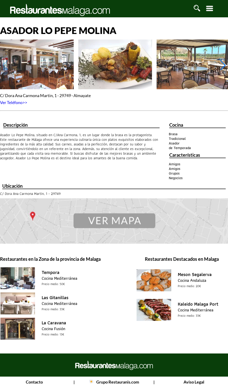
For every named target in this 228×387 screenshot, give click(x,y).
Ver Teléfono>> (13, 102)
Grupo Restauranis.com (117, 381)
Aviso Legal (194, 381)
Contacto (34, 381)
